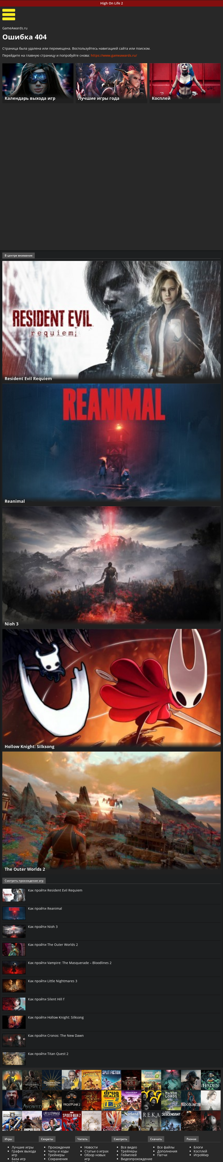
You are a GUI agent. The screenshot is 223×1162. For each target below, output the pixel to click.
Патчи (162, 1155)
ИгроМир (201, 1155)
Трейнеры (56, 1155)
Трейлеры (129, 1151)
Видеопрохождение (136, 1159)
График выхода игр (24, 1153)
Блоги (198, 1147)
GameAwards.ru (15, 28)
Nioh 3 (11, 624)
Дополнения (167, 1151)
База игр (19, 1159)
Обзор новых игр (94, 1157)
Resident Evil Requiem (28, 378)
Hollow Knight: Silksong (29, 746)
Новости (91, 1147)
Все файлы (165, 1147)
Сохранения (58, 1159)
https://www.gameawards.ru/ (114, 55)
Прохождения (59, 1147)
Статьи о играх (96, 1151)
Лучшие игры (23, 1147)
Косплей (200, 1151)
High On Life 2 (111, 3)
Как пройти (55, 890)
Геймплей (129, 1155)
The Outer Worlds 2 (25, 869)
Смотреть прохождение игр (24, 881)
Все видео (129, 1147)
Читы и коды (58, 1151)
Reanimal (15, 501)
